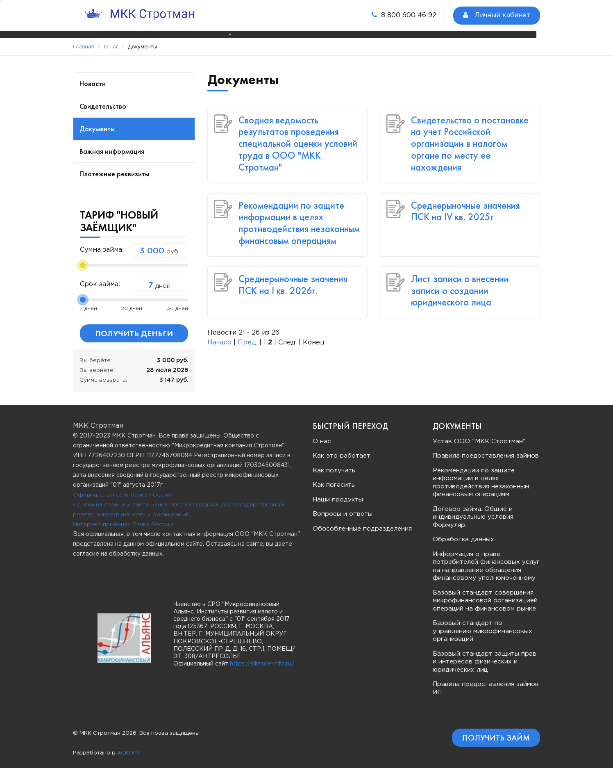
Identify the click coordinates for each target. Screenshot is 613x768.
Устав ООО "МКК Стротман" (479, 435)
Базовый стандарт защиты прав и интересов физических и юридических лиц (484, 655)
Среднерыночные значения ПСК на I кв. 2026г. (292, 278)
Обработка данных (463, 533)
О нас (322, 435)
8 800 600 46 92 (404, 14)
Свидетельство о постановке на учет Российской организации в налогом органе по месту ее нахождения (470, 137)
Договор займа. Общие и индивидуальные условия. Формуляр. (474, 510)
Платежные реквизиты (114, 167)
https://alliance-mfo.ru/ (262, 657)
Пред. (247, 336)
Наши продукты (338, 493)
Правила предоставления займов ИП (486, 681)
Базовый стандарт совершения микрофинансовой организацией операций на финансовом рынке (485, 594)
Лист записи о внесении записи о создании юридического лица (460, 284)
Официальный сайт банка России (122, 488)
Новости (92, 77)
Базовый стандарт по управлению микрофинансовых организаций (482, 624)
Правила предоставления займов (486, 449)
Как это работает (341, 449)
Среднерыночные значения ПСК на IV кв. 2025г (465, 204)
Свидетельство (102, 99)
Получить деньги (134, 326)
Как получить (334, 464)
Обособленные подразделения (362, 522)
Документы (97, 122)
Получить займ (496, 731)
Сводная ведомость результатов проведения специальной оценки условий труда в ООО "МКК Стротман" (297, 137)
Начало (219, 336)
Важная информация (111, 144)
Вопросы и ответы (342, 507)
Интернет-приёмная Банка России (123, 517)
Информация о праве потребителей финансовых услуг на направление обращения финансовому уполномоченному (486, 559)
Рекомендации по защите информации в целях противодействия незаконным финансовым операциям (299, 216)
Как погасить (334, 478)
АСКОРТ (129, 746)
